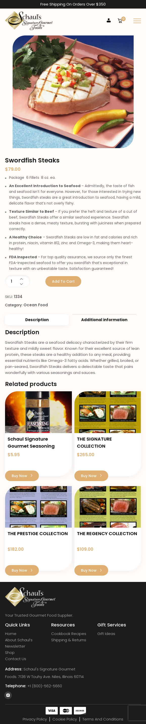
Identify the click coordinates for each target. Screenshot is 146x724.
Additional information (104, 319)
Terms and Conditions (102, 719)
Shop (10, 652)
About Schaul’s (19, 640)
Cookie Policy (64, 719)
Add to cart (63, 281)
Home (10, 633)
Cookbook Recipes (68, 633)
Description (37, 319)
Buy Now (22, 475)
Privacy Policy (35, 719)
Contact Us (15, 659)
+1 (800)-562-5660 (44, 686)
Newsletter (15, 646)
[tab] (37, 319)
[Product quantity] (17, 281)
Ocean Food (35, 305)
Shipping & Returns (68, 640)
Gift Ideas (106, 633)
